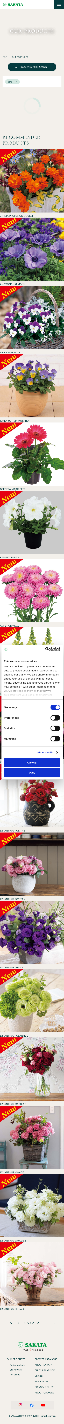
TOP (5, 57)
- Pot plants (14, 1374)
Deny (32, 772)
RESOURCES (41, 1381)
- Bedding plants (17, 1364)
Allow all (32, 762)
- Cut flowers (15, 1369)
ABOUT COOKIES (44, 1392)
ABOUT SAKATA (43, 1364)
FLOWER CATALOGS (46, 1359)
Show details (45, 752)
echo (12, 81)
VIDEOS (39, 1375)
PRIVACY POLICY (44, 1387)
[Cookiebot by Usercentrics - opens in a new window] (45, 649)
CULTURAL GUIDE (45, 1370)
